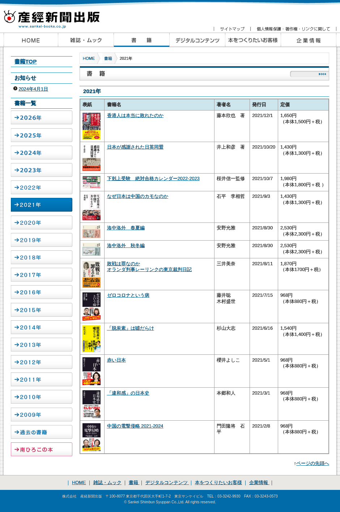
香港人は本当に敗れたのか (135, 115)
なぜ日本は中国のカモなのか (137, 196)
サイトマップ (232, 29)
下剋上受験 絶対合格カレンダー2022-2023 (153, 178)
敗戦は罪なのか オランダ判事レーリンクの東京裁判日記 (149, 266)
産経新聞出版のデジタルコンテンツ (197, 40)
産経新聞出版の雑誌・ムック (86, 40)
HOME (89, 58)
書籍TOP (25, 61)
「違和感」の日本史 (128, 393)
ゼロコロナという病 (128, 295)
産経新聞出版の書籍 (141, 40)
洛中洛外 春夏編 (126, 227)
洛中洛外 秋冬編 (126, 245)
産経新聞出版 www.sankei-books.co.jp (58, 15)
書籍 (108, 58)
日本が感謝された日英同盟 (135, 147)
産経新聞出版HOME (31, 40)
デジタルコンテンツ (167, 482)
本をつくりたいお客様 (253, 40)
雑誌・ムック (107, 482)
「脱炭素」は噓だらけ (130, 328)
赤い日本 (116, 360)
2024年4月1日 (33, 89)
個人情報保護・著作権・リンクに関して (293, 29)
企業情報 (308, 40)
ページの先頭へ (312, 463)
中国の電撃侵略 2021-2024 (135, 426)
